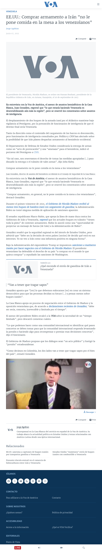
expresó (44, 219)
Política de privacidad (62, 512)
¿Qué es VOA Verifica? (62, 527)
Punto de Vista (13, 542)
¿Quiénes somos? (14, 512)
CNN (36, 152)
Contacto (56, 498)
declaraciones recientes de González (67, 306)
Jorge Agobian (12, 28)
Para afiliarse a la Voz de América (22, 498)
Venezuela (11, 11)
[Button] (80, 38)
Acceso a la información (17, 527)
